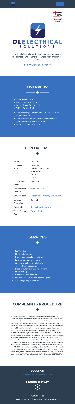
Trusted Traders (37, 211)
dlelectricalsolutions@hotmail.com (46, 195)
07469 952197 (37, 188)
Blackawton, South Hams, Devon (37, 374)
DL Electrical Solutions (40, 207)
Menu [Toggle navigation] (60, 4)
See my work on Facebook (37, 64)
